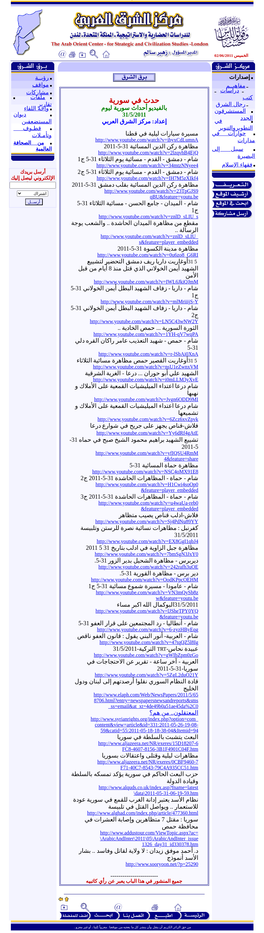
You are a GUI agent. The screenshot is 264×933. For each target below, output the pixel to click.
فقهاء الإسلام (237, 164)
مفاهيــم (235, 85)
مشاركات (37, 92)
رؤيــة (42, 77)
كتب (248, 97)
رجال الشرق (230, 104)
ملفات (37, 97)
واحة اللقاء (36, 108)
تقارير (45, 104)
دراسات (229, 90)
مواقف (40, 85)
